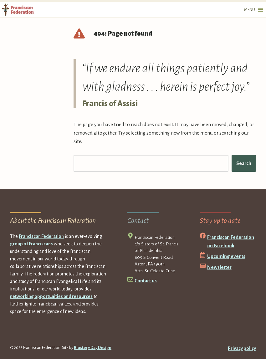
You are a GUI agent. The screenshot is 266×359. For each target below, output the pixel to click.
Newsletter (219, 267)
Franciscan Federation (41, 236)
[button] (249, 10)
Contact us (146, 280)
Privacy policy (242, 348)
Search (243, 163)
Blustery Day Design (92, 348)
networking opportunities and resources (51, 296)
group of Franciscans (31, 243)
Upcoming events (226, 256)
